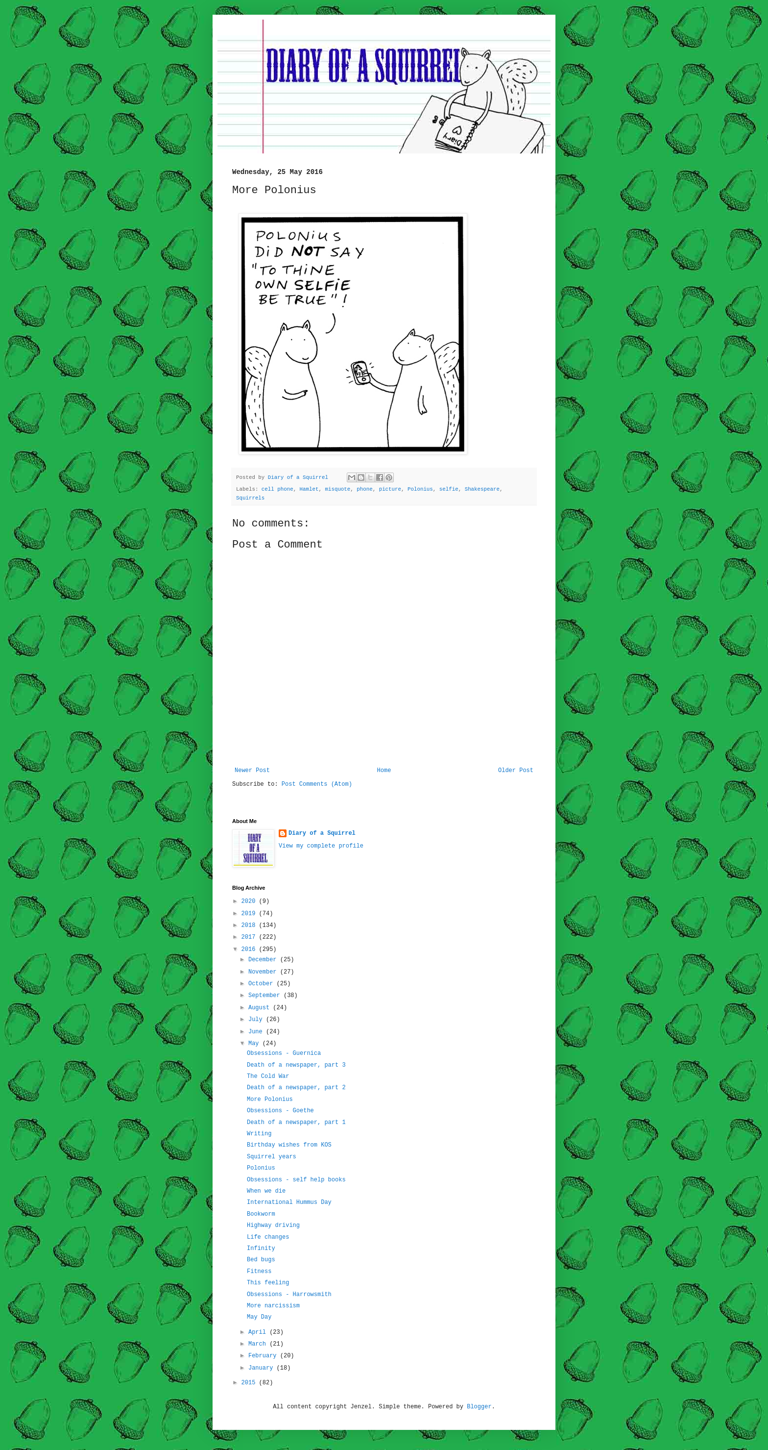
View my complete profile (321, 846)
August (260, 1007)
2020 (250, 901)
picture (390, 489)
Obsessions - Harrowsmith (289, 1294)
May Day (259, 1317)
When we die (266, 1191)
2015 (250, 1382)
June (257, 1031)
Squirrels (250, 498)
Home (384, 770)
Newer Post (252, 770)
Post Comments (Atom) (317, 784)
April (258, 1332)
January (262, 1368)
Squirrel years (271, 1156)
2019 (250, 913)
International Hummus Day (289, 1202)
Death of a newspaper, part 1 (296, 1122)
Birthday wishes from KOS (289, 1145)
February (264, 1355)
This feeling (268, 1282)
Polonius (420, 489)
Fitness (259, 1271)
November (264, 972)
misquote (337, 489)
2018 (250, 925)
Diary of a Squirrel (322, 833)
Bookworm (261, 1214)
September (266, 995)
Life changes (268, 1237)
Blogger (479, 1406)
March (258, 1344)
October (262, 983)
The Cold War (268, 1076)
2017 (250, 937)
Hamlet (309, 489)
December (264, 959)
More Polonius (270, 1099)
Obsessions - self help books (296, 1179)
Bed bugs (261, 1259)
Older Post (515, 770)
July (257, 1019)
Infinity (261, 1248)
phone (364, 489)
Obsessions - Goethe (280, 1110)
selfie (448, 489)
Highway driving (273, 1225)
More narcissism (273, 1305)
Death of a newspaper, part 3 (296, 1065)
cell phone (277, 489)
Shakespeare (482, 489)
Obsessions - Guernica (284, 1053)
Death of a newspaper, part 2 (296, 1087)
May (255, 1043)
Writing (259, 1133)
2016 (250, 949)
